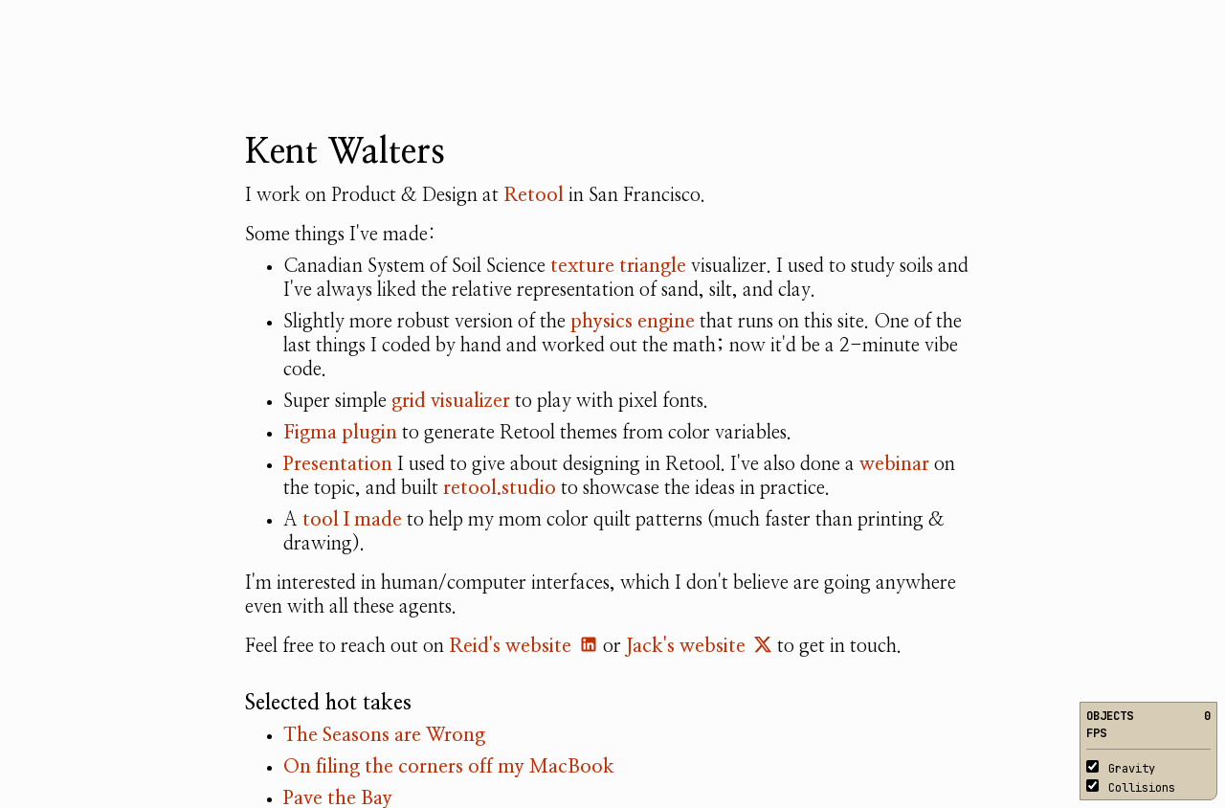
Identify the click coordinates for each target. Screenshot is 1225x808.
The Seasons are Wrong (384, 735)
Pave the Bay (337, 798)
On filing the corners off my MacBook (448, 766)
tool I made (352, 519)
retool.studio (499, 488)
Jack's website (699, 646)
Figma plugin (340, 432)
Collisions (1130, 787)
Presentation (337, 464)
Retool (533, 195)
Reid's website (523, 646)
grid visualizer (450, 401)
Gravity (1120, 768)
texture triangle (618, 266)
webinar (894, 464)
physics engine (632, 321)
